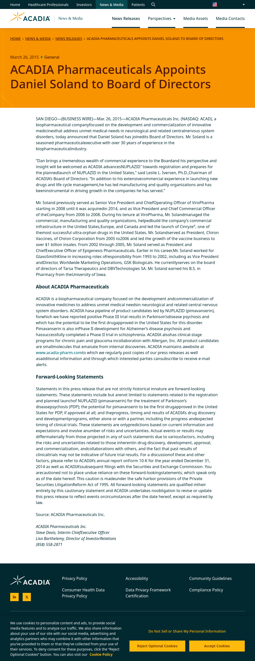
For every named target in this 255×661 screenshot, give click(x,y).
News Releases (68, 38)
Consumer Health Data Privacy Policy (83, 593)
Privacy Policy (74, 578)
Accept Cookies (217, 646)
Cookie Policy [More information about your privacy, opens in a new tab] (101, 654)
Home (15, 38)
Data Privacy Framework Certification (148, 593)
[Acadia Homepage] (30, 18)
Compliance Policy (206, 590)
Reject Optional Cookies (157, 646)
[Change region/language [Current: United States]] (229, 4)
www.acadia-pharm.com (59, 352)
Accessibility (137, 578)
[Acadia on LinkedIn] (14, 597)
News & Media (70, 18)
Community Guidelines (210, 578)
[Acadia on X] (27, 597)
